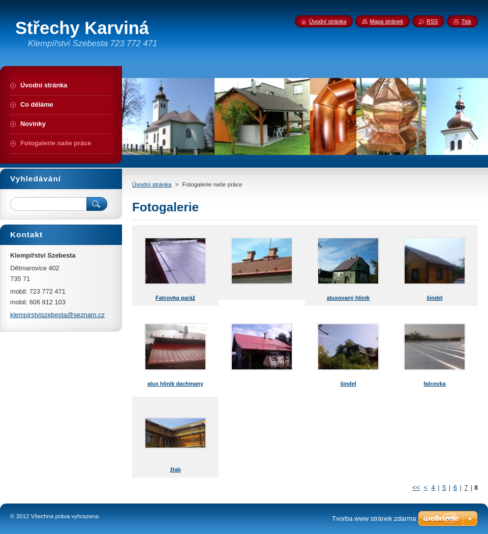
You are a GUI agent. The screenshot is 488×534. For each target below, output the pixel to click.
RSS (432, 21)
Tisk (466, 21)
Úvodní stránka (151, 184)
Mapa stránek (386, 21)
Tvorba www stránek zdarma (374, 518)
